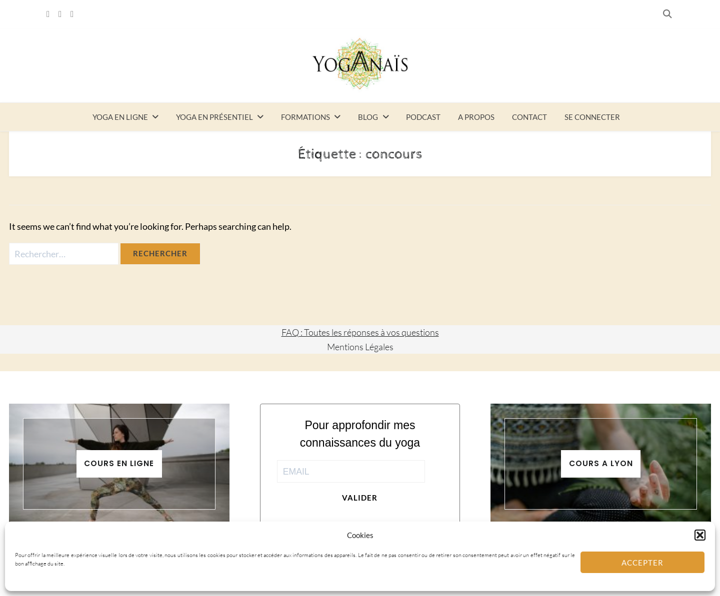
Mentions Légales (360, 346)
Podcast (423, 116)
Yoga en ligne (120, 116)
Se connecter (592, 116)
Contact (529, 116)
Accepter (643, 562)
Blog (368, 116)
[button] (700, 535)
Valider (360, 497)
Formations (305, 116)
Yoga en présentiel (214, 116)
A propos (476, 116)
